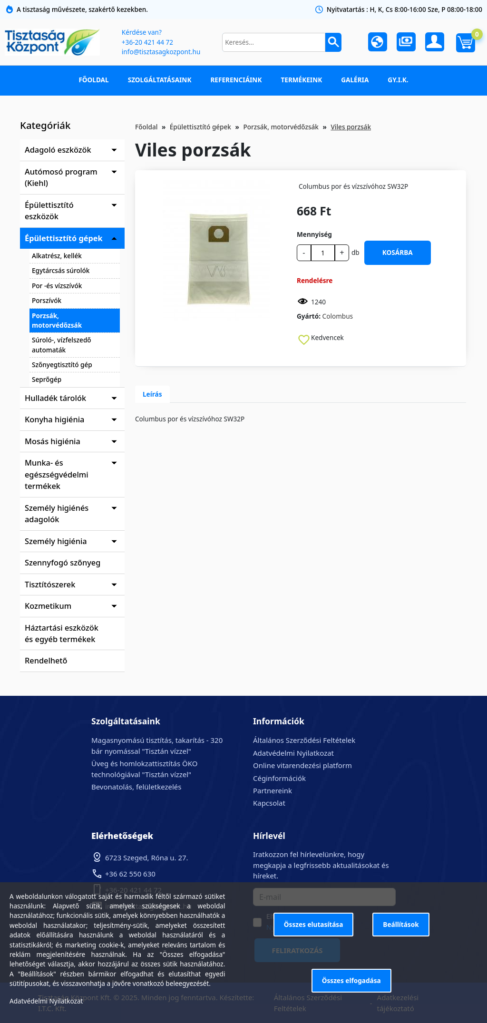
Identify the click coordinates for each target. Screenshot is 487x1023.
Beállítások (401, 924)
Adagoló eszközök (58, 150)
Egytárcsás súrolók (60, 270)
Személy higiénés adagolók (56, 514)
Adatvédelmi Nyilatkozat (293, 753)
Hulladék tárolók (55, 398)
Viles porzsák (351, 126)
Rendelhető (46, 660)
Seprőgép (46, 379)
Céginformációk (279, 778)
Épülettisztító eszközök (49, 211)
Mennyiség (314, 234)
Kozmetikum (48, 606)
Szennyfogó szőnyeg (62, 562)
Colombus (337, 316)
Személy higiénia (56, 541)
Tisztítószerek (50, 584)
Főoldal (93, 79)
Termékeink (301, 79)
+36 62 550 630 (130, 873)
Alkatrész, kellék (57, 255)
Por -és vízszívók (57, 285)
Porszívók (46, 300)
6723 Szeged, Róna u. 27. (146, 857)
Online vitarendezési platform (302, 765)
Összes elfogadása (351, 980)
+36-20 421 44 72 (147, 42)
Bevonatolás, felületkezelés (136, 786)
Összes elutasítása (313, 924)
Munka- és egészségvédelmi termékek (56, 474)
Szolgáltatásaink (160, 79)
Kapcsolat (269, 803)
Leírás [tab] (152, 394)
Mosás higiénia (52, 441)
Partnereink (272, 790)
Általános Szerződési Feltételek (304, 740)
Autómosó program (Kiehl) (61, 177)
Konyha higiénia (54, 419)
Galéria (355, 79)
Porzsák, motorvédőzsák (57, 320)
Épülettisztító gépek (64, 238)
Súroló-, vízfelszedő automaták (61, 344)
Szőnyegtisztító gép (62, 364)
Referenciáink (236, 79)
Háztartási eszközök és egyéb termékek (61, 633)
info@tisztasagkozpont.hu (161, 51)
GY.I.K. (398, 79)
